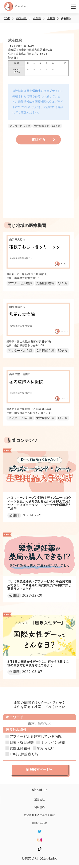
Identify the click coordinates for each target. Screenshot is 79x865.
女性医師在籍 (20, 748)
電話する (39, 139)
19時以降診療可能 (24, 754)
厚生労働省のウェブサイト (43, 91)
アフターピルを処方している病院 (36, 737)
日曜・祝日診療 (22, 743)
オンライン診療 (53, 743)
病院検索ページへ (39, 769)
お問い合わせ (39, 823)
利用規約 (39, 807)
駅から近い (46, 748)
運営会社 (39, 799)
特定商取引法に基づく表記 (39, 815)
